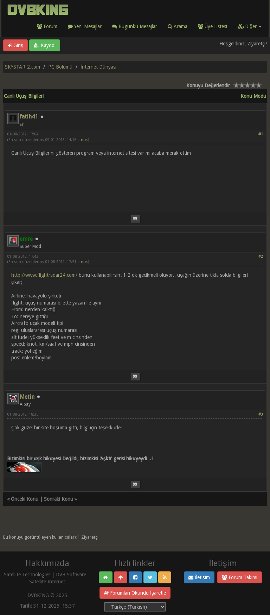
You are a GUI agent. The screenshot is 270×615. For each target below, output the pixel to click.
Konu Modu (253, 96)
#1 (260, 134)
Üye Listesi (212, 26)
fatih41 (29, 116)
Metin (27, 396)
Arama (177, 26)
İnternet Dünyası (98, 67)
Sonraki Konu (58, 499)
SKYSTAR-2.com (22, 67)
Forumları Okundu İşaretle (135, 593)
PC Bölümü (60, 67)
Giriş (15, 45)
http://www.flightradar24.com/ (44, 275)
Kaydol (45, 45)
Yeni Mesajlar (85, 26)
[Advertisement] (135, 180)
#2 (260, 256)
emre (82, 139)
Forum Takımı (239, 577)
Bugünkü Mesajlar (134, 26)
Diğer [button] (250, 26)
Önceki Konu (24, 499)
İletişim (199, 577)
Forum (47, 26)
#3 (260, 414)
